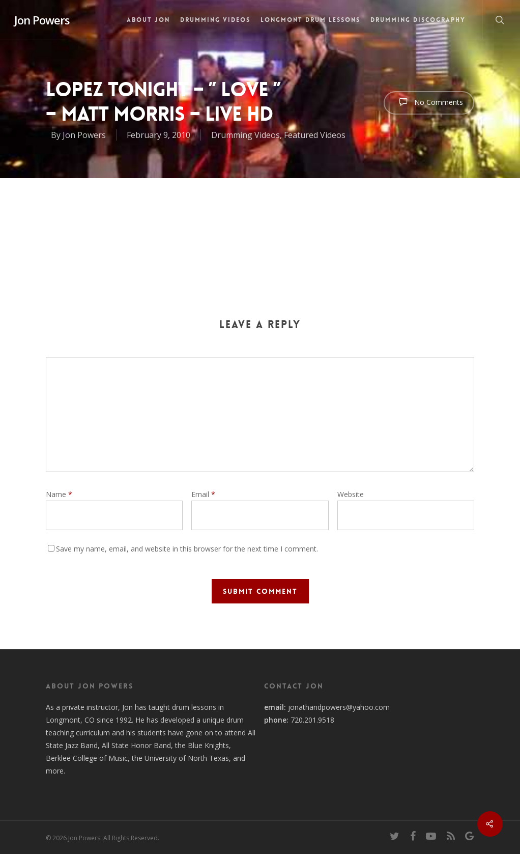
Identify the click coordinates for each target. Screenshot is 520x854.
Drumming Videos (215, 20)
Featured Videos (314, 135)
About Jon (148, 20)
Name (59, 494)
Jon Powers (42, 19)
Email (203, 494)
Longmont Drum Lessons (310, 20)
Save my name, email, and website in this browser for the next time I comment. (187, 549)
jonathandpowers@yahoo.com (339, 707)
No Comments (429, 101)
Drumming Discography (418, 20)
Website (350, 494)
